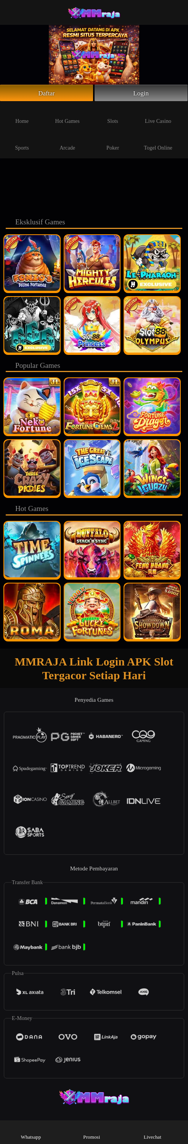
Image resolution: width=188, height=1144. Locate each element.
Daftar (47, 93)
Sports (22, 143)
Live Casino (158, 116)
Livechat (152, 1131)
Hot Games (67, 116)
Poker (112, 143)
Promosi (91, 1131)
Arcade (67, 143)
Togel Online (158, 143)
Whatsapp (31, 1131)
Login (141, 93)
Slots (112, 116)
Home (22, 116)
